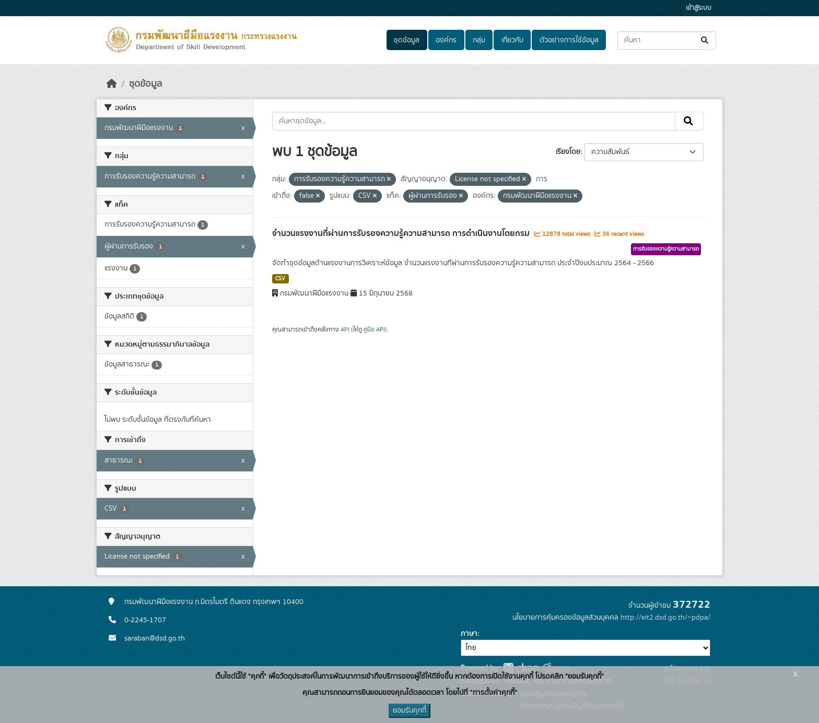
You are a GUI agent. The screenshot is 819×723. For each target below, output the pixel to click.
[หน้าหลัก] (112, 84)
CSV (280, 279)
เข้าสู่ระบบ (698, 8)
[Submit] (705, 40)
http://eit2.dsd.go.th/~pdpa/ (665, 617)
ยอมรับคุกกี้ (409, 710)
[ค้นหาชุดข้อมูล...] (666, 40)
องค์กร (446, 40)
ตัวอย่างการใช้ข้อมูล (569, 40)
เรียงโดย (568, 152)
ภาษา (469, 634)
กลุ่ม (479, 40)
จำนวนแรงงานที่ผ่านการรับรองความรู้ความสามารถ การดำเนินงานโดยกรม (402, 233)
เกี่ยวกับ (512, 40)
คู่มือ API (374, 329)
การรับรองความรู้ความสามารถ (666, 249)
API (345, 329)
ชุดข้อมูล (406, 40)
